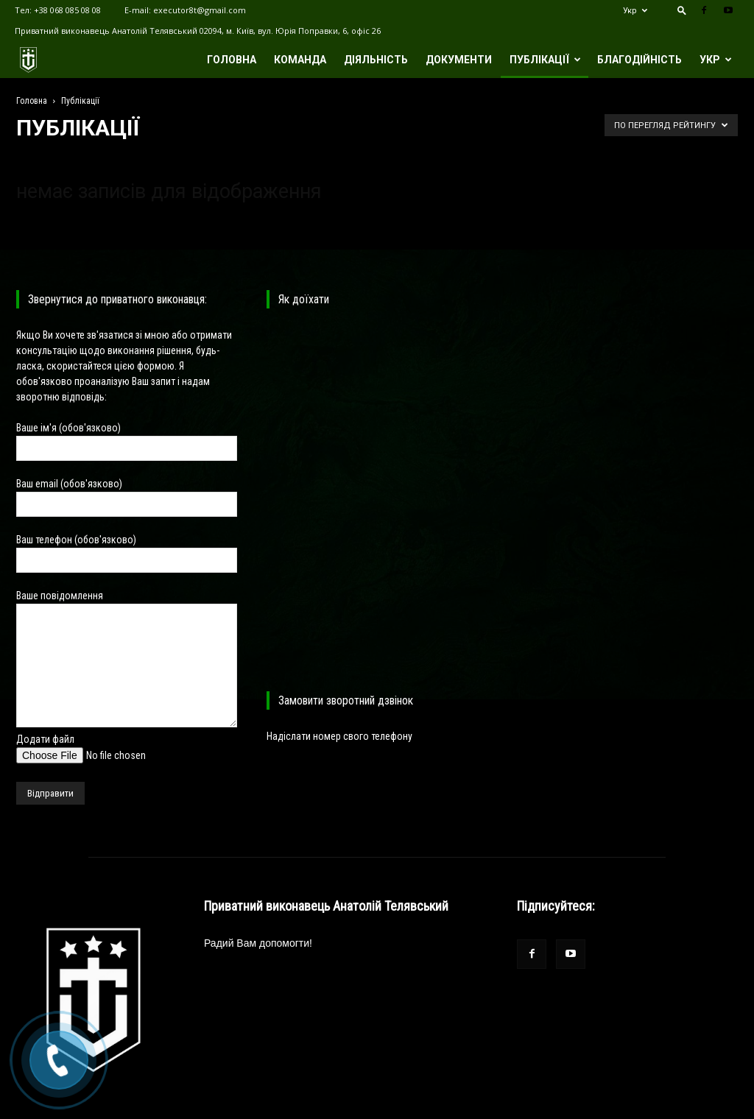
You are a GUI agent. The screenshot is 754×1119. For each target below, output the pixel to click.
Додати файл (126, 748)
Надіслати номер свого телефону (339, 736)
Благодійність (639, 60)
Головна (231, 60)
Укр (635, 10)
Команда (300, 60)
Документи (459, 60)
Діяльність (376, 60)
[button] (682, 9)
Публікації (545, 60)
